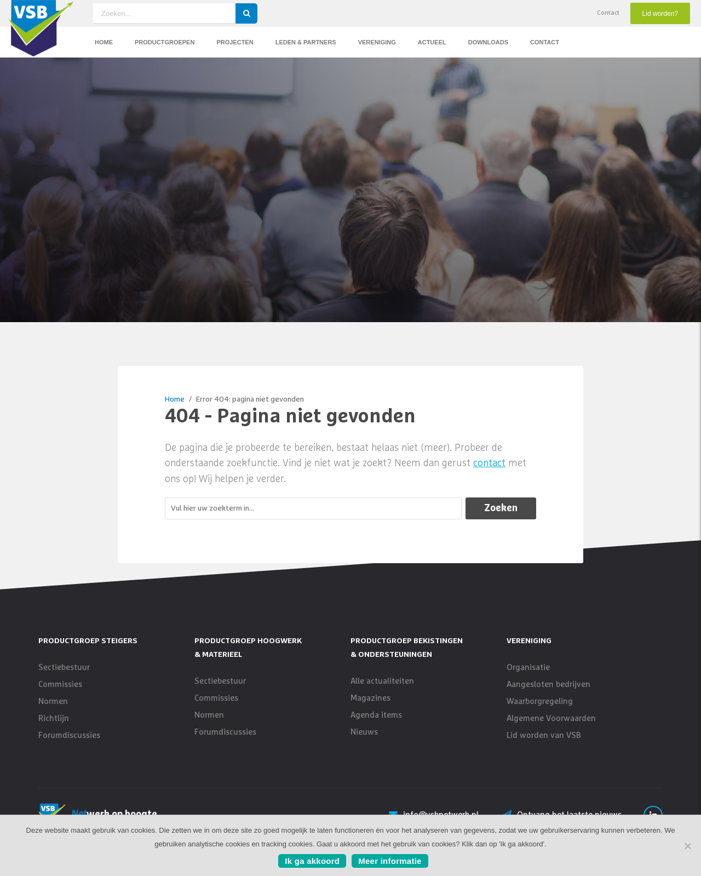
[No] (687, 845)
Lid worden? (660, 14)
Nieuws (364, 741)
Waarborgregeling (540, 710)
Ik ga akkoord (312, 861)
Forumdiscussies (69, 744)
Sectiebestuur (64, 676)
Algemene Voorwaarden (551, 727)
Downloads (488, 42)
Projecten (234, 42)
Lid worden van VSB (544, 744)
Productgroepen (164, 42)
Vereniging (377, 42)
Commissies (60, 693)
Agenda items (376, 724)
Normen (53, 710)
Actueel (432, 42)
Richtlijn (53, 727)
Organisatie (528, 676)
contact (489, 472)
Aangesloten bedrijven (548, 693)
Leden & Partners (305, 42)
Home (104, 42)
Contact (608, 13)
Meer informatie (389, 861)
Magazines (370, 707)
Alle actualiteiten (382, 690)
